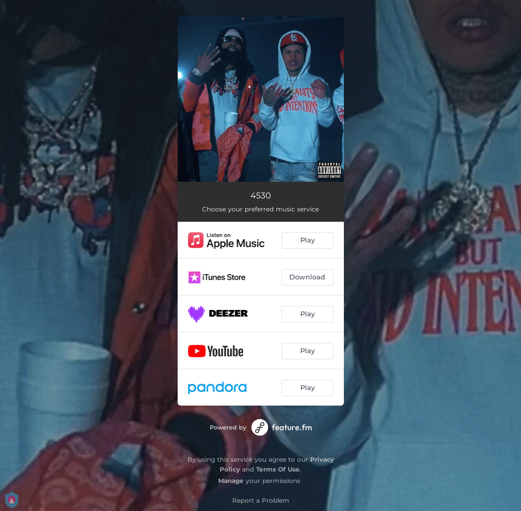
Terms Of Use (278, 469)
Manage (231, 481)
